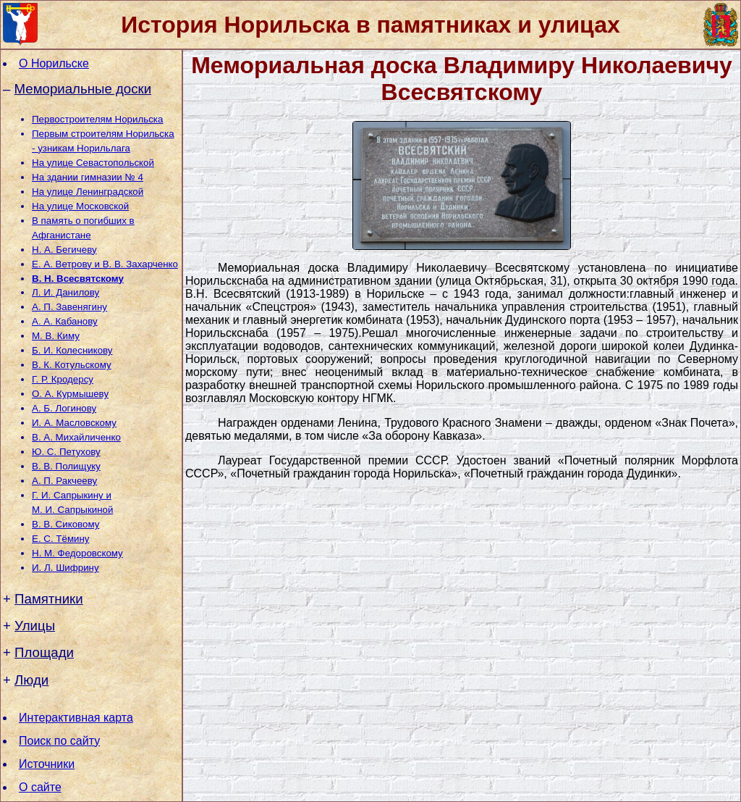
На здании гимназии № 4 (87, 177)
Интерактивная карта (76, 717)
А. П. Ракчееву (64, 480)
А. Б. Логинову (64, 408)
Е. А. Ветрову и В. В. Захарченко (105, 264)
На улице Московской (80, 206)
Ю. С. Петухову (66, 451)
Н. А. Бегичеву (64, 249)
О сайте (40, 787)
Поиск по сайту (59, 741)
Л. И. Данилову (65, 292)
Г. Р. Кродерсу (62, 379)
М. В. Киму (56, 335)
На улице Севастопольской (93, 162)
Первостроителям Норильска (97, 119)
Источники (47, 764)
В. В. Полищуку (66, 466)
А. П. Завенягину (69, 306)
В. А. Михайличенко (76, 437)
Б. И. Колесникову (72, 350)
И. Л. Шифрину (65, 567)
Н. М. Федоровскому (77, 553)
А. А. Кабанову (65, 321)
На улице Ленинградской (87, 191)
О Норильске (54, 63)
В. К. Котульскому (71, 364)
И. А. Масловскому (74, 422)
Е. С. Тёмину (61, 538)
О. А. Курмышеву (70, 393)
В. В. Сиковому (65, 524)
